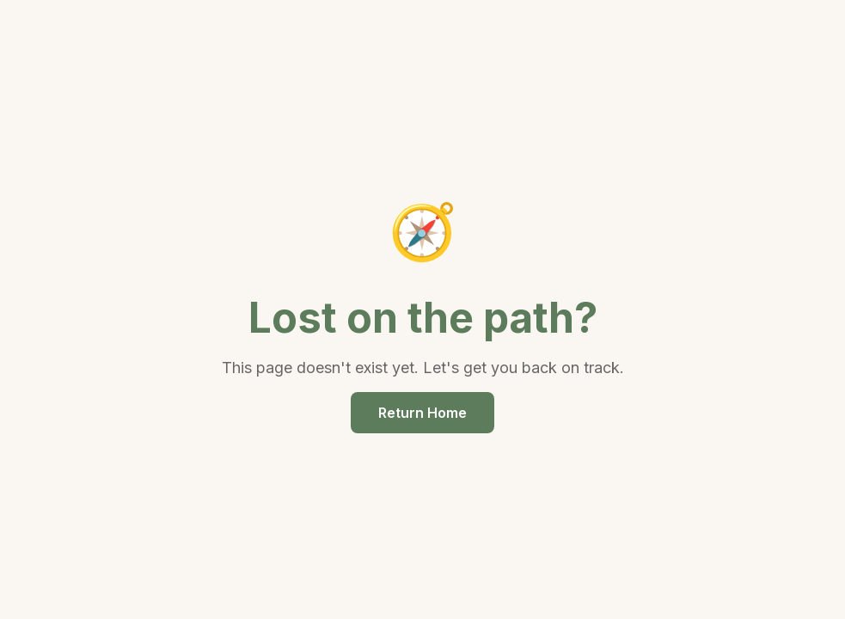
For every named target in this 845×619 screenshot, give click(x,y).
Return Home (422, 412)
